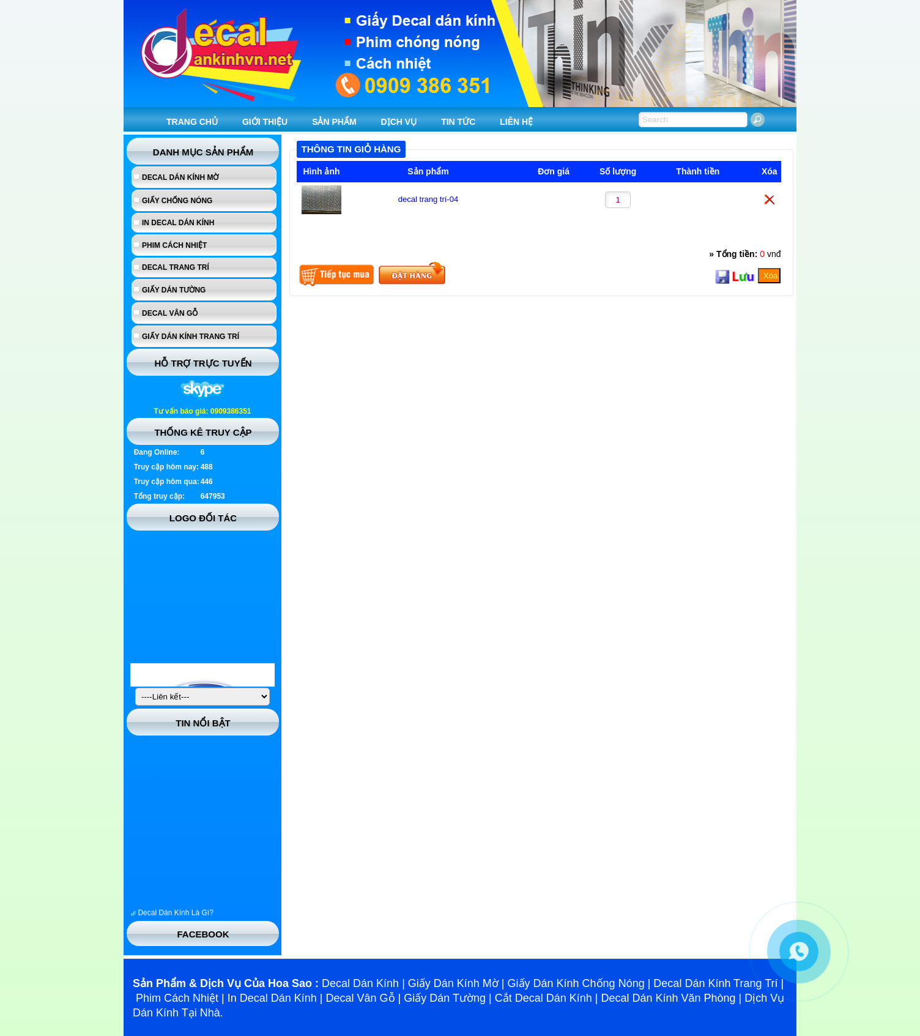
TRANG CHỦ (192, 122)
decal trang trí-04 (428, 199)
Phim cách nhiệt (174, 245)
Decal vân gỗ (170, 313)
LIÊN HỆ (516, 122)
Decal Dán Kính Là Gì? (175, 916)
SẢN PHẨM (334, 122)
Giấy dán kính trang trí (190, 336)
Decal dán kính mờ (180, 177)
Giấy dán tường (174, 290)
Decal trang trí (175, 267)
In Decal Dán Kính (178, 222)
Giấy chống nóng (177, 200)
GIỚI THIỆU (265, 122)
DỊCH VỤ (399, 122)
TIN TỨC (458, 122)
